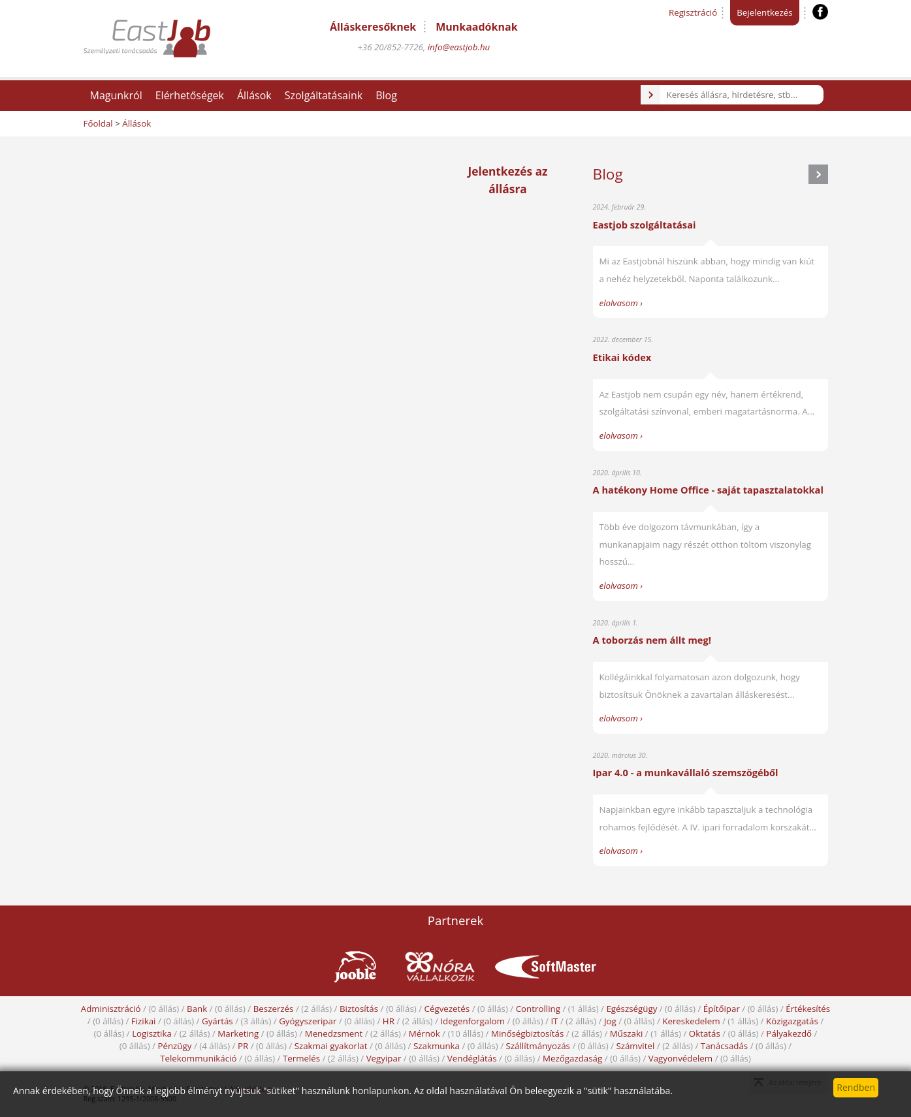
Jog (610, 1021)
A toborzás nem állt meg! (652, 639)
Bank (197, 1009)
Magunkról (116, 95)
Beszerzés (273, 1009)
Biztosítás (359, 1009)
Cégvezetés (447, 1009)
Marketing (238, 1033)
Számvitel (635, 1046)
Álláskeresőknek (373, 27)
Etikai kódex (622, 357)
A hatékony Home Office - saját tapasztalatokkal (708, 489)
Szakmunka (436, 1046)
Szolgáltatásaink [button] (324, 95)
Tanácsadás (724, 1046)
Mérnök (424, 1033)
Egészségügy (631, 1009)
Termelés (301, 1058)
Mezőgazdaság (572, 1058)
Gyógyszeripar (307, 1021)
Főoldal (98, 123)
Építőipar (721, 1009)
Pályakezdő (789, 1033)
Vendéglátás (472, 1058)
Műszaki (626, 1033)
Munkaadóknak (476, 27)
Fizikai (143, 1021)
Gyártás (217, 1021)
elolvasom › (621, 303)
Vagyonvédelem (680, 1058)
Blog (386, 95)
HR (388, 1021)
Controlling (538, 1009)
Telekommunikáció (198, 1058)
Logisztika (152, 1033)
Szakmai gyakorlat (331, 1046)
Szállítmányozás (538, 1046)
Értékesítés (808, 1009)
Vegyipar (384, 1058)
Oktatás (704, 1033)
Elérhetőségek (189, 95)
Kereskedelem (691, 1021)
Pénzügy (174, 1046)
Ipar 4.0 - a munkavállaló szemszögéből (685, 772)
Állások (254, 95)
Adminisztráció (111, 1009)
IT (554, 1021)
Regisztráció (693, 12)
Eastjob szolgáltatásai (644, 224)
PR (243, 1046)
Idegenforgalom (472, 1021)
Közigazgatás (792, 1021)
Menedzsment (334, 1033)
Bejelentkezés (764, 12)
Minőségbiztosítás (527, 1033)
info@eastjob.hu (459, 47)
